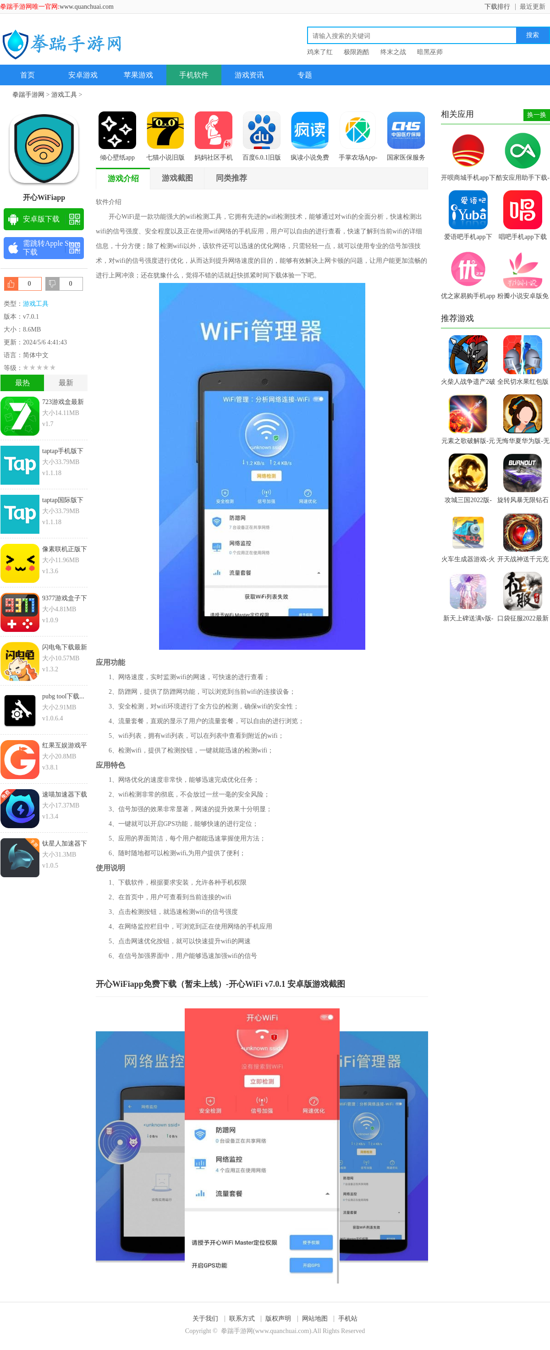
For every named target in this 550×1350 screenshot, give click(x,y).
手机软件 (194, 75)
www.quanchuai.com (87, 6)
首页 (27, 75)
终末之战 (393, 52)
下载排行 (497, 6)
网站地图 (315, 1318)
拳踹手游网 (28, 94)
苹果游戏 (138, 75)
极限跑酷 (356, 52)
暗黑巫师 (430, 52)
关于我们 (205, 1318)
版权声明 (278, 1318)
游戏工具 (64, 94)
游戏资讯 (249, 75)
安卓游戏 (83, 75)
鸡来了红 (320, 52)
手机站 (348, 1318)
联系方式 (242, 1318)
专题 (304, 75)
